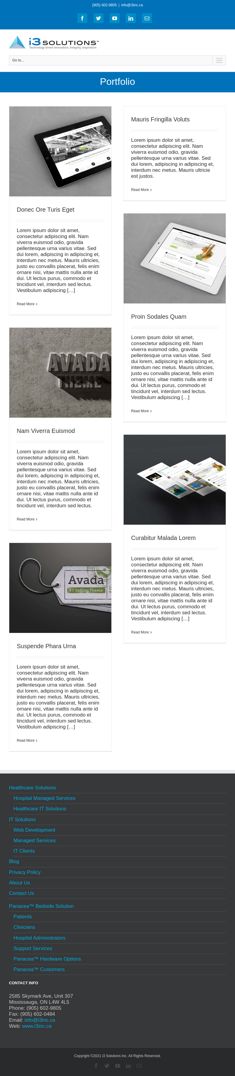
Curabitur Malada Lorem (163, 538)
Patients (22, 917)
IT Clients (24, 851)
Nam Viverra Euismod (46, 431)
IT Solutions (22, 819)
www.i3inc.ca (36, 1026)
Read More (25, 304)
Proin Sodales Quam (159, 316)
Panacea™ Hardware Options (47, 959)
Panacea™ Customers (39, 969)
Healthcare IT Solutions (39, 809)
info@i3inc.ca (132, 5)
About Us (19, 883)
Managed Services (34, 840)
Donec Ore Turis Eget (45, 209)
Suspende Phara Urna (46, 646)
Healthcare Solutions (32, 788)
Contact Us (21, 893)
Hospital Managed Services (44, 798)
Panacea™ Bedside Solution (41, 907)
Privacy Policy (25, 872)
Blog (14, 861)
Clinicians (24, 927)
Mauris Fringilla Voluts (160, 119)
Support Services (32, 948)
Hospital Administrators (39, 938)
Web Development (34, 830)
